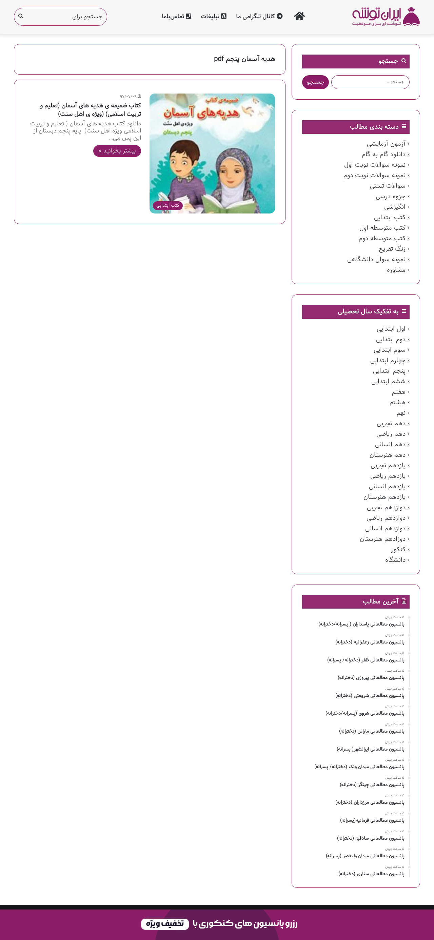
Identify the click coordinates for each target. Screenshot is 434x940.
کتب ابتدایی (390, 217)
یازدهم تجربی (388, 465)
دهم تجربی (391, 423)
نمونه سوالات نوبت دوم (374, 175)
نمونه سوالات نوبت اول (375, 165)
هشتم (398, 402)
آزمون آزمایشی (386, 144)
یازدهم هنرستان (384, 497)
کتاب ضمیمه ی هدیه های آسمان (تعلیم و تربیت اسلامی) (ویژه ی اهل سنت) (90, 110)
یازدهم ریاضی (388, 476)
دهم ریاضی (391, 434)
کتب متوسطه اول (382, 228)
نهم (401, 413)
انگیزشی (395, 207)
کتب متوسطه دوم (382, 238)
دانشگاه (395, 560)
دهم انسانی (390, 444)
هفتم (399, 392)
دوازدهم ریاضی (386, 518)
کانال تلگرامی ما (259, 17)
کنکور (398, 549)
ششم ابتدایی (388, 381)
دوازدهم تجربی (386, 507)
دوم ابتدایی (391, 339)
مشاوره (396, 270)
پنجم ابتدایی (389, 371)
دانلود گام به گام (384, 154)
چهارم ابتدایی (388, 360)
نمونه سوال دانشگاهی (376, 259)
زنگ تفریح (392, 249)
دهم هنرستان (388, 455)
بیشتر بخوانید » (117, 151)
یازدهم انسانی (387, 486)
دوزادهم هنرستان (383, 539)
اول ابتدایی (391, 329)
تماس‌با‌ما (176, 17)
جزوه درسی (391, 196)
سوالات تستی (388, 186)
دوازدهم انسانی (385, 528)
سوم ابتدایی (390, 350)
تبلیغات (213, 17)
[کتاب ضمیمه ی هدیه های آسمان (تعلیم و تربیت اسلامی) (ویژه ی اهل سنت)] (212, 153)
